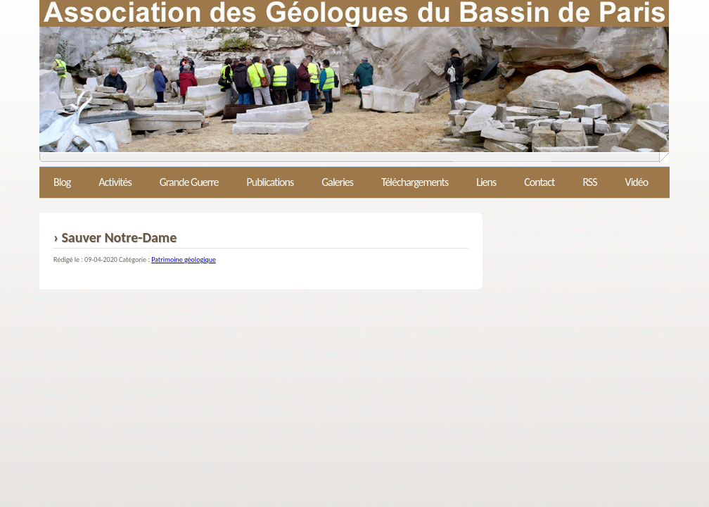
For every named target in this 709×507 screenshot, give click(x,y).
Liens (486, 182)
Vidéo (637, 182)
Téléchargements (414, 182)
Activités (114, 182)
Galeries (337, 182)
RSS (589, 182)
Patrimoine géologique (183, 259)
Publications (269, 182)
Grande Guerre (189, 182)
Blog (61, 182)
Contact (539, 182)
